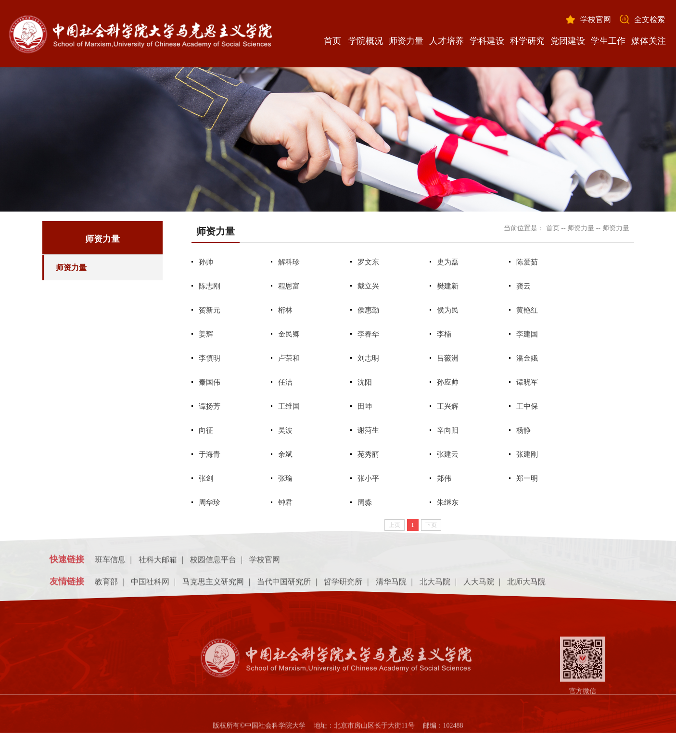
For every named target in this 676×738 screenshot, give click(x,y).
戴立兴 (368, 286)
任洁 (285, 382)
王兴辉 (448, 406)
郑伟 (444, 478)
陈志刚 (209, 286)
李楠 (444, 334)
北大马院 (435, 585)
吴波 (285, 430)
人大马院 (478, 585)
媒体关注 (648, 41)
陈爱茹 (527, 262)
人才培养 (446, 41)
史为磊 (448, 262)
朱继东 (448, 502)
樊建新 (448, 286)
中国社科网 (150, 585)
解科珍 (289, 262)
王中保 (527, 406)
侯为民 (448, 310)
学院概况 (365, 41)
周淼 (364, 502)
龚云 (523, 286)
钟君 (285, 502)
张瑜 (285, 478)
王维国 (289, 406)
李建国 (527, 334)
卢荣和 (289, 358)
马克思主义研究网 (213, 585)
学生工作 (608, 41)
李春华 (368, 334)
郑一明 (527, 478)
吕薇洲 (448, 358)
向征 (206, 430)
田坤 (364, 406)
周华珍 (209, 502)
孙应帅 (448, 382)
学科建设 (487, 41)
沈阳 (364, 382)
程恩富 (289, 286)
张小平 (368, 478)
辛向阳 (448, 430)
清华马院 (391, 585)
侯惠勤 (368, 310)
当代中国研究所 (284, 585)
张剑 (206, 478)
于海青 (209, 454)
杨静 (523, 430)
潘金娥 (527, 358)
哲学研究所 (343, 585)
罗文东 (368, 262)
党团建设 (567, 41)
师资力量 (406, 41)
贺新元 (209, 310)
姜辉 (206, 334)
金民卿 (289, 334)
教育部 (106, 585)
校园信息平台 (213, 563)
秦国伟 (209, 382)
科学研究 (527, 41)
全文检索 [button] (649, 19)
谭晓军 (527, 382)
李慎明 (209, 358)
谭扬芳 (209, 406)
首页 (332, 41)
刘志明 (368, 358)
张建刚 (527, 454)
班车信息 (110, 563)
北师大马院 (526, 585)
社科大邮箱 (158, 563)
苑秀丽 (368, 454)
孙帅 (206, 262)
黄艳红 (527, 310)
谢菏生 (368, 430)
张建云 (448, 454)
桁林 (285, 310)
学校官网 (595, 19)
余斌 (285, 454)
